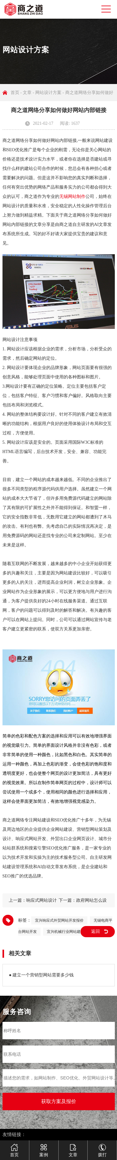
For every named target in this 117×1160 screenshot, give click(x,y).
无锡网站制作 (72, 196)
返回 (95, 931)
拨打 (102, 1147)
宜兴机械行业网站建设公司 (69, 931)
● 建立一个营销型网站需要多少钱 (41, 975)
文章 (27, 92)
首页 (15, 92)
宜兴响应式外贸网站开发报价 (59, 920)
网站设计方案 (48, 92)
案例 (43, 1147)
